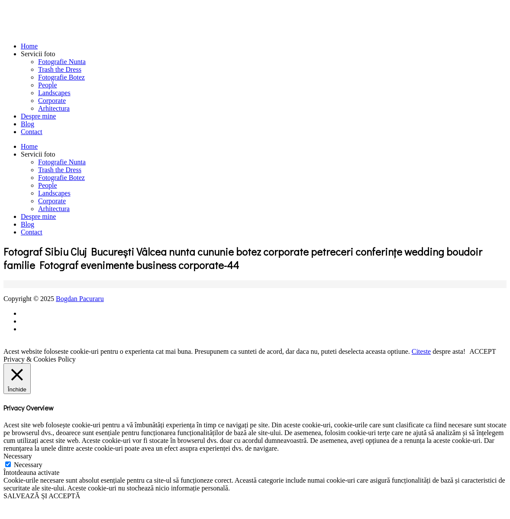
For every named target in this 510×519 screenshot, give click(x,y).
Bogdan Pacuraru (80, 298)
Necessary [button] (17, 456)
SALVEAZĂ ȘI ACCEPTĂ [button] (41, 496)
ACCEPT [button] (482, 351)
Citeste (421, 351)
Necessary (28, 464)
